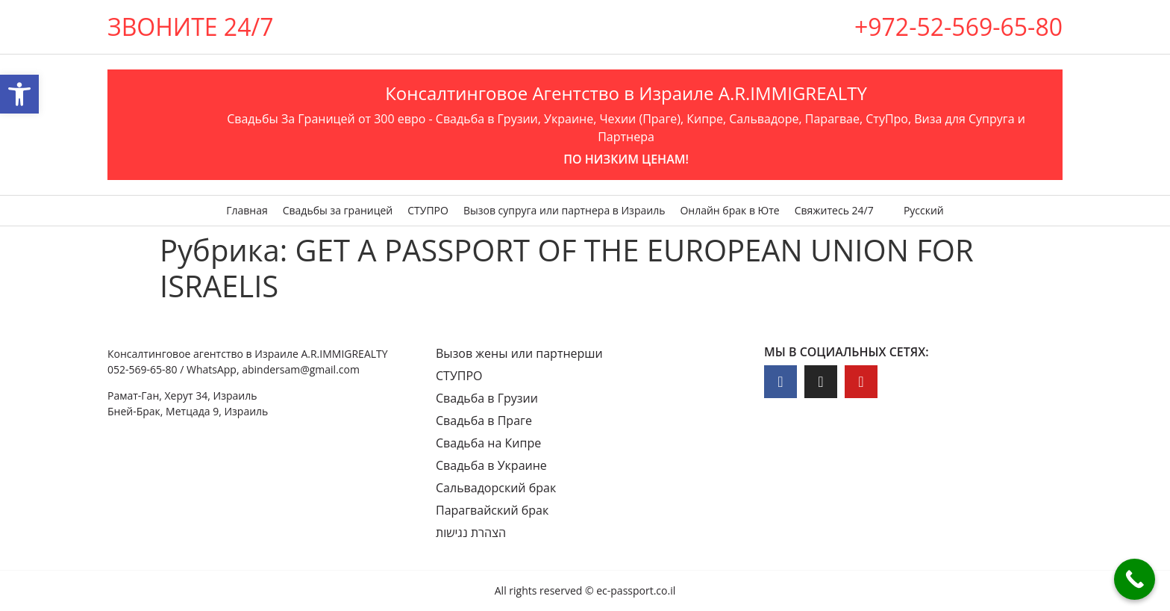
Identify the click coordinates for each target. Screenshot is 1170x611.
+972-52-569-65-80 (958, 26)
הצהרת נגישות (471, 532)
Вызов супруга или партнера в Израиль (564, 210)
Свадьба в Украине (491, 465)
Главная (247, 210)
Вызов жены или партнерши (519, 353)
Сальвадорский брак (496, 487)
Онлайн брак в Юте (729, 210)
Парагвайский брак (492, 510)
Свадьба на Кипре (488, 442)
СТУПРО (427, 210)
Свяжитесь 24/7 (834, 210)
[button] (19, 94)
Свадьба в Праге (484, 420)
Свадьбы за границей (338, 210)
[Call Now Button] (1134, 579)
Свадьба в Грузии (487, 398)
